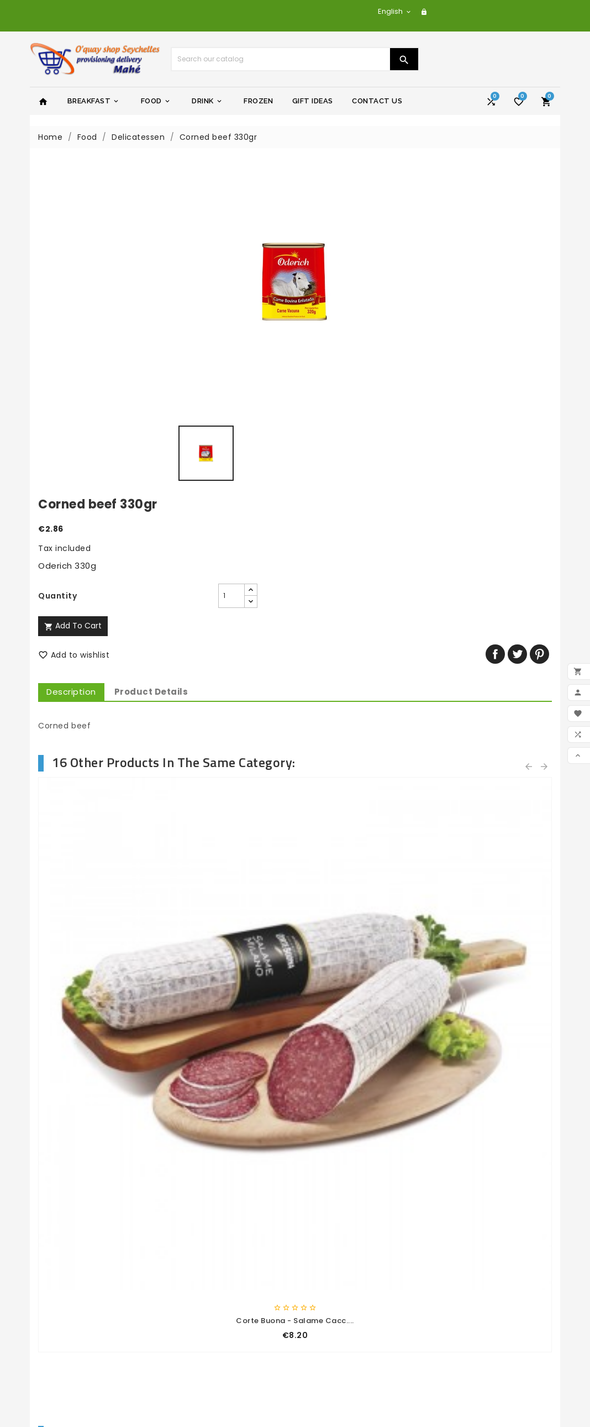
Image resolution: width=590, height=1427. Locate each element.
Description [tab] (336, 355)
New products (66, 1229)
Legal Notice (196, 1229)
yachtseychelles (337, 1229)
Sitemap (188, 1287)
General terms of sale (216, 1243)
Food (156, 101)
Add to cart (338, 289)
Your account (336, 1265)
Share (495, 318)
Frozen (258, 101)
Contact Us (377, 101)
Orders (317, 1298)
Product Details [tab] (417, 355)
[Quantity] (369, 260)
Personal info (330, 1284)
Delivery (187, 1214)
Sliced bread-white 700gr (228, 959)
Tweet (517, 318)
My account (195, 1315)
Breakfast (93, 101)
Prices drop (61, 1214)
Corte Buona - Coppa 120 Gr (494, 687)
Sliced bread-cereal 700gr (96, 959)
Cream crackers (361, 959)
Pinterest (539, 318)
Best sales (58, 1243)
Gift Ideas (312, 101)
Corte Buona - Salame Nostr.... (96, 687)
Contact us (194, 1272)
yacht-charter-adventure (356, 1214)
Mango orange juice (494, 959)
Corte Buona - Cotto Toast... (361, 687)
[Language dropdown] (395, 11)
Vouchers (322, 1342)
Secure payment (205, 1258)
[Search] (280, 59)
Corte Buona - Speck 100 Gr (229, 687)
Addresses (324, 1328)
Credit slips (326, 1313)
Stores (184, 1301)
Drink (207, 101)
